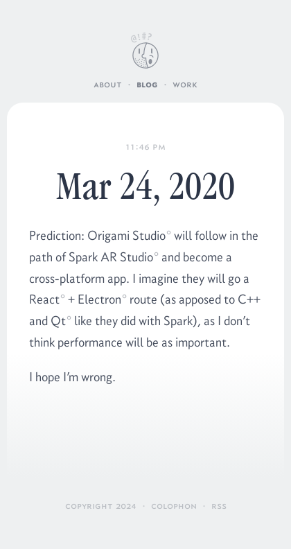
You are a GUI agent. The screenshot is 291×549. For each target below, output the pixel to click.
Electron (99, 299)
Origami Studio (126, 235)
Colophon (174, 506)
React (44, 299)
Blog (147, 84)
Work (185, 84)
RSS (219, 506)
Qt (58, 321)
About (108, 84)
